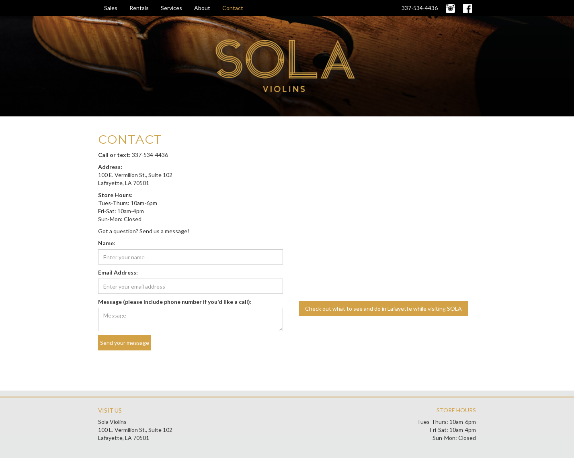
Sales (110, 7)
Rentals (139, 7)
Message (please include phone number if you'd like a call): (175, 301)
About (202, 7)
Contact (232, 7)
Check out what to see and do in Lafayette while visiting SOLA (383, 308)
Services (171, 7)
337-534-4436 (420, 7)
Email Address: (118, 272)
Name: (106, 243)
